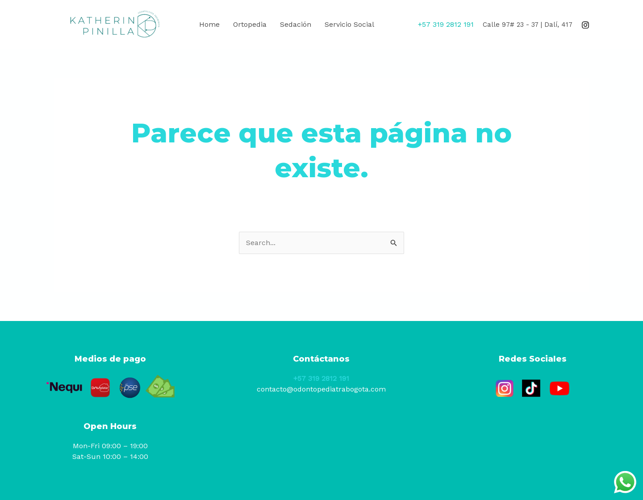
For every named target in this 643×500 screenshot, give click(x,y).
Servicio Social (349, 24)
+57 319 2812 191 (321, 378)
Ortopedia (250, 24)
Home (209, 24)
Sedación (295, 24)
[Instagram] (585, 25)
